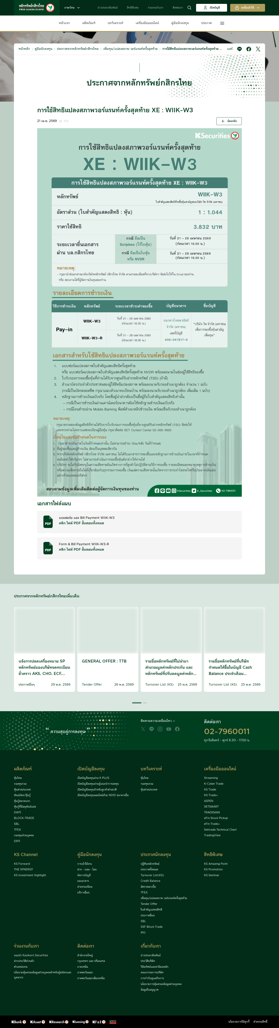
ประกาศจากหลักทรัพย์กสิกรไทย (78, 49)
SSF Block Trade (152, 927)
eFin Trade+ (212, 824)
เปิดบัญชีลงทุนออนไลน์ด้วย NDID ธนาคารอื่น (103, 795)
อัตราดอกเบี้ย (148, 887)
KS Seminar (211, 875)
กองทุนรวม (20, 784)
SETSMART (211, 807)
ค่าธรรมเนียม (84, 887)
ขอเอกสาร (83, 881)
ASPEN (208, 801)
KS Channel (26, 855)
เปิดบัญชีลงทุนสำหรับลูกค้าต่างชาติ (97, 790)
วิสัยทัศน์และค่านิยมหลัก (155, 967)
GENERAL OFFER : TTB (104, 661)
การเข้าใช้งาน (84, 864)
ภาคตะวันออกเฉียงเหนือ (91, 978)
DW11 (17, 813)
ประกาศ (206, 23)
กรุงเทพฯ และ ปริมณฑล (91, 961)
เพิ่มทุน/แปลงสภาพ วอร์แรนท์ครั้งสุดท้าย (130, 49)
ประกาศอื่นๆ (148, 915)
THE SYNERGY (23, 870)
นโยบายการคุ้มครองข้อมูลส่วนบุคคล (161, 984)
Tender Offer (149, 904)
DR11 (17, 841)
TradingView (212, 835)
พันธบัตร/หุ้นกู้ (22, 795)
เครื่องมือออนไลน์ (147, 23)
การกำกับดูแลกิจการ (152, 978)
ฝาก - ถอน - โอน (87, 870)
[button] (189, 8)
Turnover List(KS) (152, 875)
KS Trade (210, 790)
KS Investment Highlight (30, 875)
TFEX (17, 830)
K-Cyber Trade (213, 784)
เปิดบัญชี (211, 8)
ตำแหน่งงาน (21, 967)
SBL (16, 824)
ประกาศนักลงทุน (156, 855)
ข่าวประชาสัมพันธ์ (108, 8)
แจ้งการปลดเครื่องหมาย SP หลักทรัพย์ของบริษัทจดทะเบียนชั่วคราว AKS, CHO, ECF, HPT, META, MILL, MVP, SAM (44, 674)
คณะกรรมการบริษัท (152, 972)
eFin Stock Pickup (216, 818)
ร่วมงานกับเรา (155, 8)
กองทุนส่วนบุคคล (24, 835)
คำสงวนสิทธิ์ (260, 1022)
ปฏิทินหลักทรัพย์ (150, 864)
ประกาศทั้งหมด (149, 870)
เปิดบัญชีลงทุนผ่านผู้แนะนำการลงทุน (98, 784)
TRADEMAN (212, 813)
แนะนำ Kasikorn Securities (31, 955)
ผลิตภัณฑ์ (88, 23)
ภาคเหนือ (82, 967)
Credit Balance (150, 881)
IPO (143, 933)
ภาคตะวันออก (85, 972)
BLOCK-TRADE (24, 818)
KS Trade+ (211, 795)
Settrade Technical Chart (220, 830)
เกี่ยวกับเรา (151, 946)
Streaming (211, 778)
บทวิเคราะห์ (115, 23)
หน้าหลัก (24, 49)
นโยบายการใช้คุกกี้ (239, 1022)
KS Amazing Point (216, 864)
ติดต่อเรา (178, 8)
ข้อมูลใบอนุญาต (149, 990)
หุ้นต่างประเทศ (22, 790)
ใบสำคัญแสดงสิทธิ (151, 910)
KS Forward (22, 864)
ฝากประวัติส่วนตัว (24, 961)
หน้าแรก (64, 23)
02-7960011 (227, 731)
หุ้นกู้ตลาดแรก (22, 801)
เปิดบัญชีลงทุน (91, 769)
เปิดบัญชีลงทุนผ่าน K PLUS (93, 778)
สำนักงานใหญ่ (85, 955)
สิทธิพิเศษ (133, 8)
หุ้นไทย (18, 778)
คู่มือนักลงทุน (180, 23)
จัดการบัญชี (84, 875)
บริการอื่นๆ (83, 893)
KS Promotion (213, 870)
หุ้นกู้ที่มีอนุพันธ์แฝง (25, 807)
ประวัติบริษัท (148, 961)
